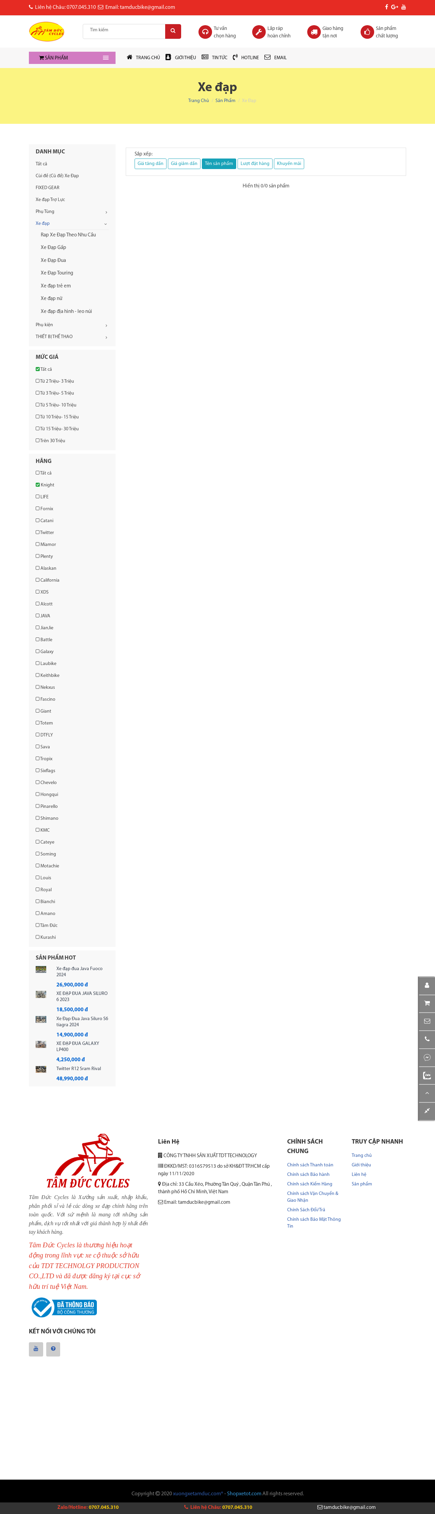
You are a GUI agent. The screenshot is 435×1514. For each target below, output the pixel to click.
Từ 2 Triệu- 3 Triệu (55, 381)
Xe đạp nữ (51, 298)
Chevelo (46, 782)
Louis (43, 878)
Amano (45, 913)
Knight (45, 485)
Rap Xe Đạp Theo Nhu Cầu (68, 235)
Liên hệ (359, 1174)
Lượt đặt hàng (255, 163)
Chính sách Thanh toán (310, 1165)
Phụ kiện (44, 325)
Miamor (46, 544)
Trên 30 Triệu (50, 441)
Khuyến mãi (289, 163)
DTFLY (44, 735)
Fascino (45, 699)
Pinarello (47, 806)
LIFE (42, 497)
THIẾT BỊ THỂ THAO (54, 336)
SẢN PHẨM (53, 58)
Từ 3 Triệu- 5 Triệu (55, 393)
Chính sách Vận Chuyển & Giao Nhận (312, 1197)
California (47, 580)
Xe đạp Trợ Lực (50, 199)
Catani (44, 520)
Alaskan (46, 568)
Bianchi (45, 901)
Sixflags (45, 770)
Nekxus (45, 687)
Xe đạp (43, 223)
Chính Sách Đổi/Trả (306, 1210)
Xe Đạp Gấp (53, 247)
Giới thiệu (361, 1165)
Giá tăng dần (150, 163)
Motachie (47, 866)
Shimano (47, 818)
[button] (427, 1021)
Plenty (44, 556)
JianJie (44, 628)
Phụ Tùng (45, 211)
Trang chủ (198, 100)
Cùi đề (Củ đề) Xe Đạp (57, 176)
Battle (44, 640)
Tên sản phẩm (219, 163)
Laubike (46, 663)
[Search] (172, 31)
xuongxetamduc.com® (198, 1494)
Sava (43, 747)
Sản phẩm (225, 100)
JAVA (43, 616)
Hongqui (47, 794)
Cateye (45, 842)
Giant (43, 711)
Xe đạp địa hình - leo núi (66, 311)
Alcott (44, 604)
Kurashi (46, 937)
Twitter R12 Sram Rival (78, 1068)
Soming (46, 854)
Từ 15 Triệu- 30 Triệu (57, 429)
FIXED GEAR (47, 187)
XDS (42, 592)
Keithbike (47, 675)
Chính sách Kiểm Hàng (309, 1184)
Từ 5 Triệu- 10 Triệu (56, 405)
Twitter (45, 532)
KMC (43, 830)
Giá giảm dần (184, 163)
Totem (44, 723)
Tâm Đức (46, 925)
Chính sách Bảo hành (308, 1174)
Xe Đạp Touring (57, 273)
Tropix (44, 759)
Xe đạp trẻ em (56, 286)
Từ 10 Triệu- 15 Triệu (57, 417)
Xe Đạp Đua (53, 260)
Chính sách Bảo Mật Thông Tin (314, 1223)
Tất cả (41, 164)
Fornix (44, 509)
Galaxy (45, 651)
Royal (44, 890)
